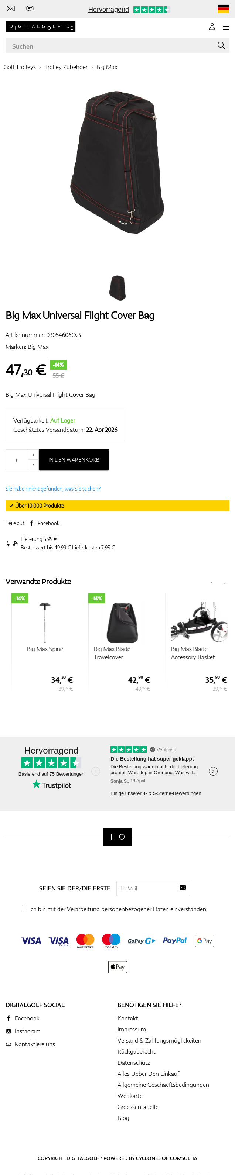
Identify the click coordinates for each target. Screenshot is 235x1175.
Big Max (106, 67)
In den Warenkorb (73, 459)
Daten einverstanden (179, 909)
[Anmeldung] (212, 26)
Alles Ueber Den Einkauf (148, 1073)
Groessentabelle (138, 1107)
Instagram (28, 1031)
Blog (123, 1118)
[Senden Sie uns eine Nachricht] (30, 9)
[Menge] (22, 459)
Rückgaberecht (136, 1051)
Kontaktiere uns (35, 1044)
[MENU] (226, 26)
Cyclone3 (148, 1158)
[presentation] (212, 582)
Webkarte (130, 1096)
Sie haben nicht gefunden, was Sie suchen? (53, 488)
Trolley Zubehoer (66, 67)
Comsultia (183, 1158)
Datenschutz (133, 1062)
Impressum (131, 1029)
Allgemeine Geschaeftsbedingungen (163, 1085)
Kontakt (127, 1018)
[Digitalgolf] (117, 837)
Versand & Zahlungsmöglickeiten (159, 1040)
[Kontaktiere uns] (11, 9)
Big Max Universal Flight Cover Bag (50, 394)
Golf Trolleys (20, 67)
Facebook (48, 523)
